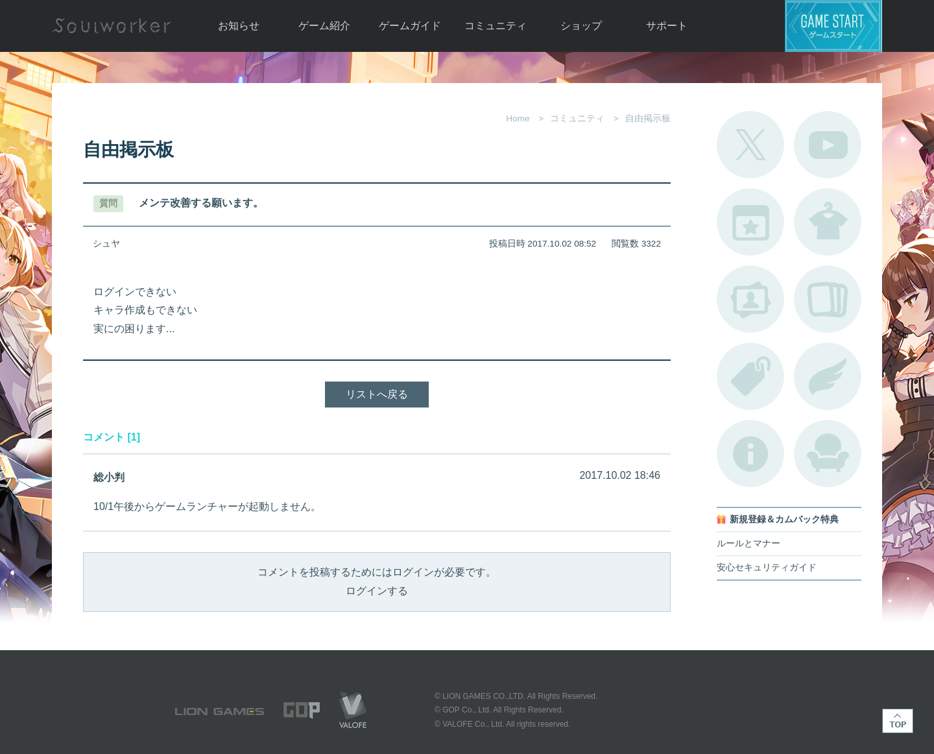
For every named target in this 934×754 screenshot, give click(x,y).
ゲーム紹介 (324, 25)
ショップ (581, 25)
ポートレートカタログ (750, 299)
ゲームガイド (410, 25)
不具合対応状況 (750, 453)
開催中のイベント (750, 222)
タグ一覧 (750, 376)
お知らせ (238, 25)
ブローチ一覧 (827, 376)
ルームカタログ (827, 453)
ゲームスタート (833, 26)
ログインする (377, 590)
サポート (667, 25)
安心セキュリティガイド (767, 567)
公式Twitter (750, 144)
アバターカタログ (827, 222)
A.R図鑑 (827, 299)
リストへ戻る (377, 394)
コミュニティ (495, 25)
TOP (897, 721)
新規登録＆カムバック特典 (784, 519)
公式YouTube (827, 144)
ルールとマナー (748, 543)
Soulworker (111, 26)
